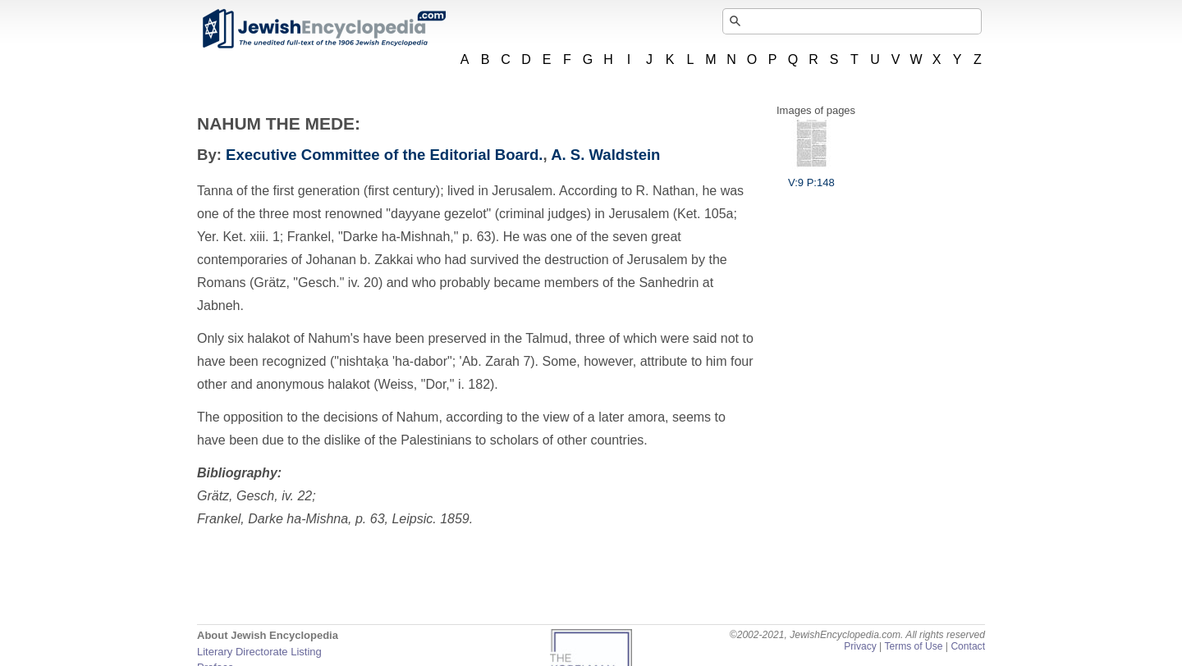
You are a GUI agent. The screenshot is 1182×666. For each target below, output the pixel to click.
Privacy (860, 646)
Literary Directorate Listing (259, 651)
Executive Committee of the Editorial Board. (384, 154)
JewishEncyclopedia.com (323, 28)
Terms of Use (913, 646)
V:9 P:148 (811, 176)
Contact (968, 646)
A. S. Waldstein (605, 154)
